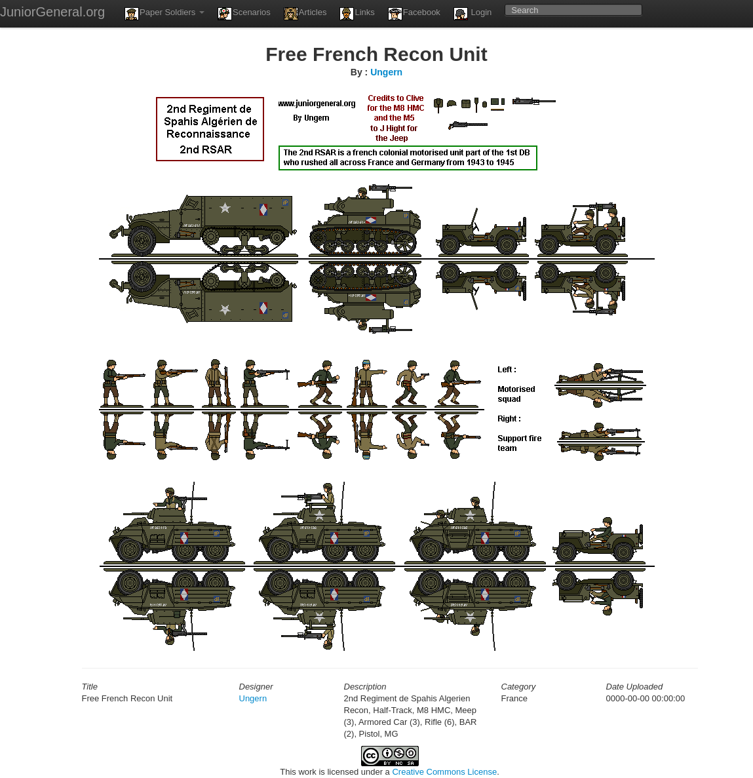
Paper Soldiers (164, 13)
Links (356, 13)
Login (473, 13)
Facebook (414, 13)
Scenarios (244, 13)
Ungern (386, 72)
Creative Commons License (444, 772)
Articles (305, 13)
